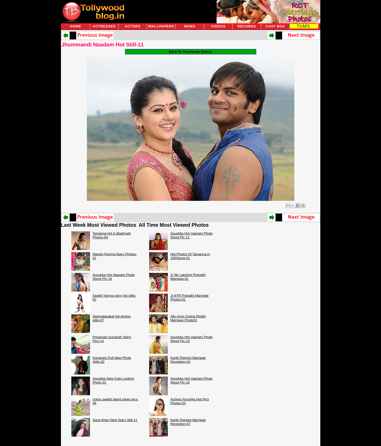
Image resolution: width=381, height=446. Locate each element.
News (189, 26)
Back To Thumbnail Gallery (190, 52)
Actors (133, 26)
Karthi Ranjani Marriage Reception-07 (188, 422)
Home (75, 26)
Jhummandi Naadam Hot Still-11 (102, 44)
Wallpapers (161, 26)
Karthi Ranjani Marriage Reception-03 (188, 360)
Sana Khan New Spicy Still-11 (115, 420)
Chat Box (275, 26)
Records (246, 26)
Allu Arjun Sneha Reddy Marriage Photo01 (188, 318)
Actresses (104, 26)
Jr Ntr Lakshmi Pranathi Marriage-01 (188, 277)
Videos (218, 26)
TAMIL (304, 26)
